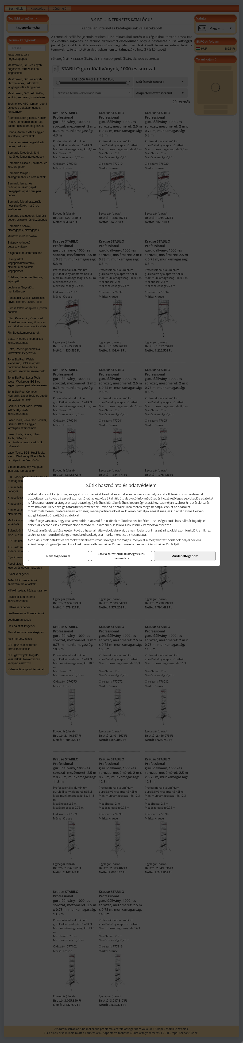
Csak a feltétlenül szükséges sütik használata (121, 556)
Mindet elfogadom (184, 556)
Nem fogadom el (58, 556)
